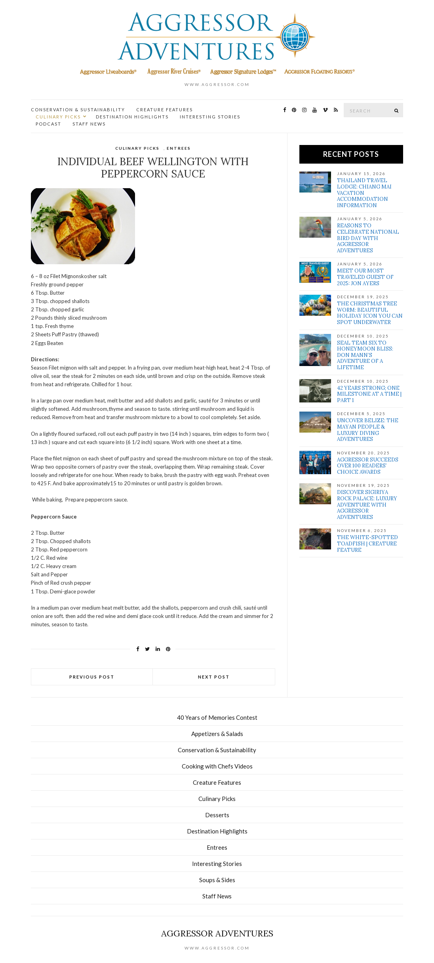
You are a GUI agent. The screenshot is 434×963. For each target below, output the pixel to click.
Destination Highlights (132, 116)
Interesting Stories (210, 116)
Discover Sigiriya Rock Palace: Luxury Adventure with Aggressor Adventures (367, 504)
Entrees (179, 148)
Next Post (214, 676)
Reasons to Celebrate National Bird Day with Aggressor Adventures (368, 238)
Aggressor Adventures (217, 933)
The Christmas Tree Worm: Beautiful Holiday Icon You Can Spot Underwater (370, 313)
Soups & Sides (217, 879)
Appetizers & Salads (217, 733)
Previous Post (91, 676)
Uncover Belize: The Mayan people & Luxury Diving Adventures (367, 429)
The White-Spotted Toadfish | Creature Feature (367, 543)
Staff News (89, 123)
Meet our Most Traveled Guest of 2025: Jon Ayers (365, 276)
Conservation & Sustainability (78, 109)
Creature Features (164, 109)
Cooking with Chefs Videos (217, 766)
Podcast (48, 123)
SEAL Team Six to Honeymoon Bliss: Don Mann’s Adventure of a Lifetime (365, 355)
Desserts (217, 814)
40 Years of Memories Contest (217, 717)
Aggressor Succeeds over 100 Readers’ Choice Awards (367, 465)
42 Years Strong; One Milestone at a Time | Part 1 (369, 394)
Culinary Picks (58, 116)
